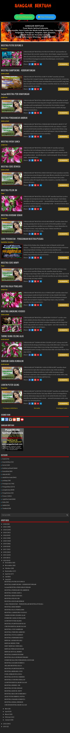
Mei (6, 709)
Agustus (8, 574)
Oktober (8, 568)
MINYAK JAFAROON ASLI (13, 640)
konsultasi (11, 242)
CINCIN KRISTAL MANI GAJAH (15, 626)
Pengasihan (4, 48)
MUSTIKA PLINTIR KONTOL (14, 668)
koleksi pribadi (5, 73)
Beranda (37, 408)
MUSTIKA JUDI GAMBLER (14, 629)
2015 (5, 555)
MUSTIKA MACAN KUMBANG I (15, 694)
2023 (5, 532)
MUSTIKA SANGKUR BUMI (14, 654)
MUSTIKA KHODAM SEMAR (11, 215)
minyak (4, 474)
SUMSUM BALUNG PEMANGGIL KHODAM (19, 660)
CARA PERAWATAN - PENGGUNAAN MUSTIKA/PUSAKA (22, 239)
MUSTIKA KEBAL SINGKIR (14, 702)
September (9, 571)
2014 (5, 558)
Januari (8, 720)
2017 (5, 549)
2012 (5, 724)
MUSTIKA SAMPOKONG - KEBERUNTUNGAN (18, 70)
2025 (5, 527)
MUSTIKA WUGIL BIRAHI (13, 688)
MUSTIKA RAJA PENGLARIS (11, 286)
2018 (5, 546)
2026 (5, 524)
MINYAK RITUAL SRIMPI (13, 652)
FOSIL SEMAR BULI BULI (13, 674)
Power (3, 193)
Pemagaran (6, 483)
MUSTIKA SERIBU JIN (12, 685)
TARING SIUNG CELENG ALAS (12, 336)
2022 (5, 535)
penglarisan (4, 97)
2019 (5, 543)
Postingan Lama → (62, 408)
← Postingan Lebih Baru (9, 408)
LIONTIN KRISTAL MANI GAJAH (16, 682)
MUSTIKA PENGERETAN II (14, 637)
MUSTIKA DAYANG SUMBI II (14, 663)
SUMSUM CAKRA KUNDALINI (12, 361)
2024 (5, 530)
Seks (4, 502)
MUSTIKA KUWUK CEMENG (15, 677)
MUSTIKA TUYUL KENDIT (14, 635)
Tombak (5, 508)
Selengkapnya (63, 64)
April (7, 711)
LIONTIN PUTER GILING (10, 385)
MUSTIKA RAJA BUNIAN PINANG (16, 657)
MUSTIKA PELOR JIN (9, 190)
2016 (5, 552)
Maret (7, 714)
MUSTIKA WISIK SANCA (10, 141)
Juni (6, 579)
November (9, 565)
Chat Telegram (46, 17)
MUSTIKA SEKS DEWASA (10, 166)
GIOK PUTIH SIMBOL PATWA (15, 696)
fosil (3, 459)
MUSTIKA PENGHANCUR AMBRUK (14, 118)
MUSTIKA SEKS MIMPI (10, 262)
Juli (6, 576)
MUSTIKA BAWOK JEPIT (13, 691)
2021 (5, 538)
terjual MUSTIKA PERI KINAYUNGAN (15, 94)
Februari (8, 717)
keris (4, 465)
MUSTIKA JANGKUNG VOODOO (13, 311)
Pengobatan (6, 493)
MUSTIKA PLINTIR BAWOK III (15, 623)
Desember (9, 562)
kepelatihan (4, 242)
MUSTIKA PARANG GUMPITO (15, 699)
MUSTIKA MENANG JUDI (13, 671)
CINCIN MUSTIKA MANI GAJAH (16, 705)
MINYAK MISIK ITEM (12, 643)
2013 (5, 560)
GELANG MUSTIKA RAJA (13, 665)
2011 (5, 726)
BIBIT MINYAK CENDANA (13, 646)
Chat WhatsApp (24, 17)
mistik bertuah (5, 339)
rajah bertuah (7, 499)
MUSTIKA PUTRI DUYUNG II (12, 45)
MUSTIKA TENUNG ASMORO (15, 632)
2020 (5, 541)
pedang (5, 480)
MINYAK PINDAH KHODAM (14, 649)
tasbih (4, 505)
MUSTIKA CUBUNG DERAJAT (15, 679)
